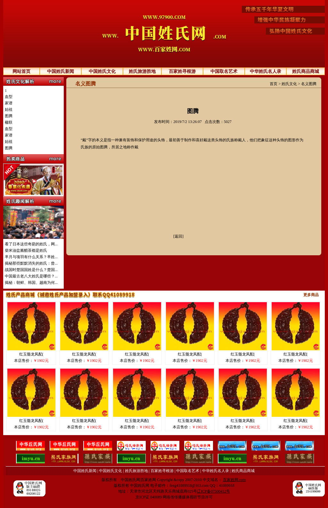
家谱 (8, 103)
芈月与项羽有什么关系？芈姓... (31, 257)
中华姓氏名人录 (265, 71)
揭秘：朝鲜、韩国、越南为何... (31, 282)
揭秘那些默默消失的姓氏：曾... (31, 263)
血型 (8, 96)
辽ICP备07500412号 (213, 491)
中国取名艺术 (223, 71)
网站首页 (21, 71)
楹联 (8, 122)
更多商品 (311, 295)
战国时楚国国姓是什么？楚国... (31, 269)
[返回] (178, 236)
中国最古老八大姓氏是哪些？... (31, 276)
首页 (273, 84)
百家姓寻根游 (182, 71)
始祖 (8, 109)
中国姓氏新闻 (60, 71)
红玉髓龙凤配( (31, 354)
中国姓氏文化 (102, 71)
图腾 (8, 116)
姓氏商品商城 (305, 71)
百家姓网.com (234, 479)
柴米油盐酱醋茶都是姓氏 (26, 250)
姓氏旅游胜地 (142, 71)
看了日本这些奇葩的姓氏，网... (31, 244)
